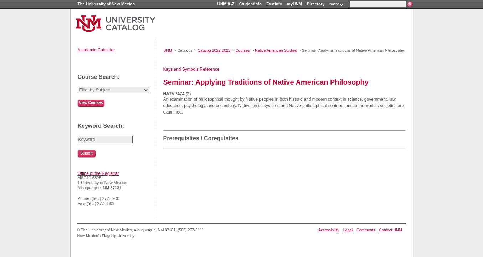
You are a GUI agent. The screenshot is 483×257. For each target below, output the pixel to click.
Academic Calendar (96, 49)
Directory (316, 4)
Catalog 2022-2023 (213, 50)
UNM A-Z (226, 4)
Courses (243, 50)
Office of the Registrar (98, 173)
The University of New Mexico (106, 4)
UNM (168, 50)
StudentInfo (250, 4)
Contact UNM (390, 230)
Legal (348, 230)
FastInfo (274, 4)
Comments (365, 230)
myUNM (294, 4)
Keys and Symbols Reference (191, 69)
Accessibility (328, 230)
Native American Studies (276, 50)
